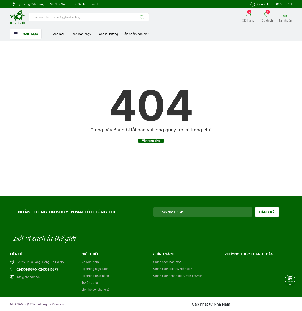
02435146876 (26, 269)
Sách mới (57, 34)
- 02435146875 (47, 269)
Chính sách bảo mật (167, 262)
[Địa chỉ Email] (202, 212)
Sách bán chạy (80, 34)
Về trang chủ (151, 140)
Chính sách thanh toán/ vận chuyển (177, 275)
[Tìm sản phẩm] (89, 17)
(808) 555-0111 (281, 4)
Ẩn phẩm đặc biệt (136, 34)
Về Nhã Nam (58, 4)
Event (94, 4)
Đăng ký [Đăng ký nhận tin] (267, 212)
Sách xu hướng (107, 34)
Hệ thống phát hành (95, 275)
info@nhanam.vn (28, 277)
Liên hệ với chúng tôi (96, 289)
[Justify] (141, 17)
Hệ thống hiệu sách (95, 269)
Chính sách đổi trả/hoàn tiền (172, 269)
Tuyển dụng (90, 282)
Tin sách (79, 4)
